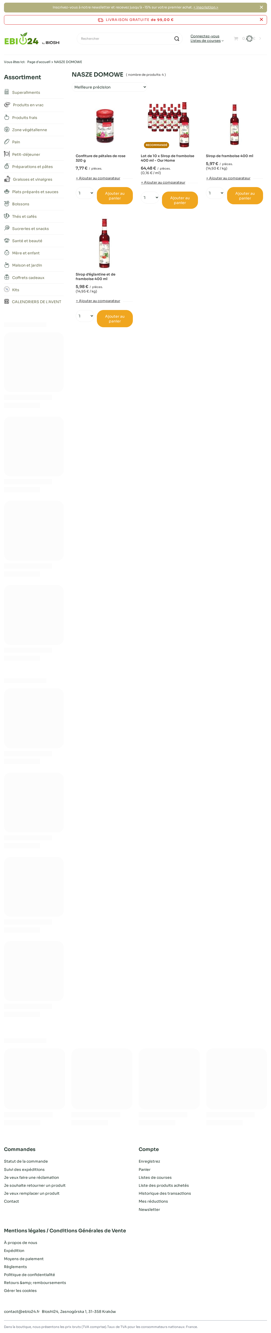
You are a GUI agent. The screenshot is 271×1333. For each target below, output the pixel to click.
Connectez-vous (205, 36)
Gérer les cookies (20, 1290)
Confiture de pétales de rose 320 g (100, 158)
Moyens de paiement (24, 1258)
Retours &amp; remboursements (35, 1282)
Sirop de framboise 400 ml (229, 156)
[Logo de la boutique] (32, 38)
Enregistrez (149, 1161)
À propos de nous (20, 1242)
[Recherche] (177, 39)
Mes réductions (153, 1201)
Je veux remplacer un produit (32, 1193)
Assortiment (22, 77)
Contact (11, 1201)
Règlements (15, 1266)
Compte (149, 1149)
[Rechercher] (130, 39)
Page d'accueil (38, 62)
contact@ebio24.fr (22, 1311)
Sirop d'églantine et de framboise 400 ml (95, 276)
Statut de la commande (26, 1161)
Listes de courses (206, 40)
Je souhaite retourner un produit (35, 1185)
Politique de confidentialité (29, 1274)
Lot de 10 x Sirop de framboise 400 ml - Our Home (167, 158)
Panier (145, 1169)
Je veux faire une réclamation (31, 1177)
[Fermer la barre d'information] (261, 20)
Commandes (19, 1149)
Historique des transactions (165, 1193)
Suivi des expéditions (24, 1169)
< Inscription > (205, 7)
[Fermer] (261, 7)
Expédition (14, 1250)
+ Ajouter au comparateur (98, 178)
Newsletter (149, 1209)
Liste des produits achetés (164, 1185)
